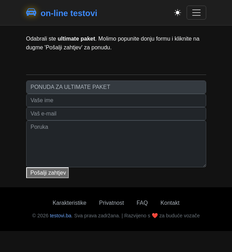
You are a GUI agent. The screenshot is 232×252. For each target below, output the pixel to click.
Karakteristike (70, 203)
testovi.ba (61, 215)
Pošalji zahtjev (47, 173)
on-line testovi (61, 13)
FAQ (142, 203)
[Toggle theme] (177, 12)
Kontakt (169, 203)
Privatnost (111, 203)
